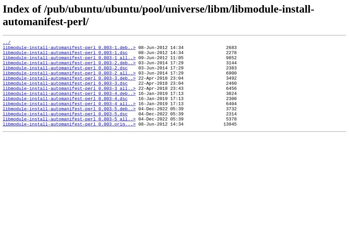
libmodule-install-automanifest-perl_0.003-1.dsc (65, 55)
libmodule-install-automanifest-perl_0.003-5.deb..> (69, 123)
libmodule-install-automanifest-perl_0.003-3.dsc (65, 92)
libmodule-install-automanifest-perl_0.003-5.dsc (65, 129)
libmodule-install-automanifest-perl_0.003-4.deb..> (69, 104)
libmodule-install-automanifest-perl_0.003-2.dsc (65, 74)
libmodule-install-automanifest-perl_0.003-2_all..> (69, 80)
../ (7, 43)
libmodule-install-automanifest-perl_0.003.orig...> (69, 141)
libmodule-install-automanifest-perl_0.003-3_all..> (69, 98)
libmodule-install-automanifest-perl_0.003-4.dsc (65, 111)
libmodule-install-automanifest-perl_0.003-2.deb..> (69, 68)
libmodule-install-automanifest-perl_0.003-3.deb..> (69, 86)
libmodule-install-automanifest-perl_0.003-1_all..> (69, 62)
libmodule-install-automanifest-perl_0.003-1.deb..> (69, 49)
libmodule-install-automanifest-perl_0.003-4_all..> (69, 117)
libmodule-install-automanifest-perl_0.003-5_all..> (69, 135)
